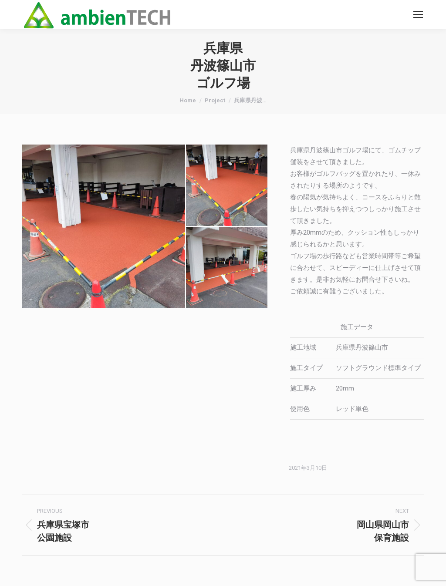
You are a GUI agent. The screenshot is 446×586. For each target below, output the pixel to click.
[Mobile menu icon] (418, 14)
